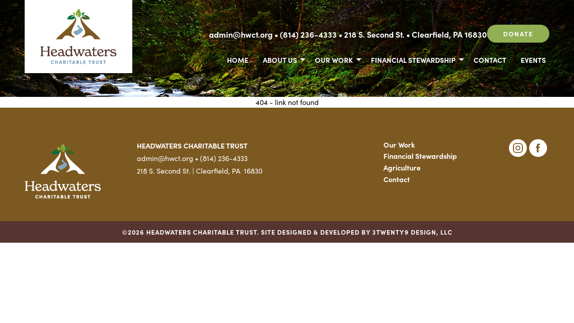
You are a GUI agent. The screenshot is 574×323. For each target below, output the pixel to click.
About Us (280, 60)
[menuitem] (238, 59)
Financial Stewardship (413, 60)
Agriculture (402, 167)
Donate (518, 33)
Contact (490, 60)
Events (533, 60)
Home (237, 60)
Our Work (334, 60)
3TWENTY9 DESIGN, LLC (412, 231)
